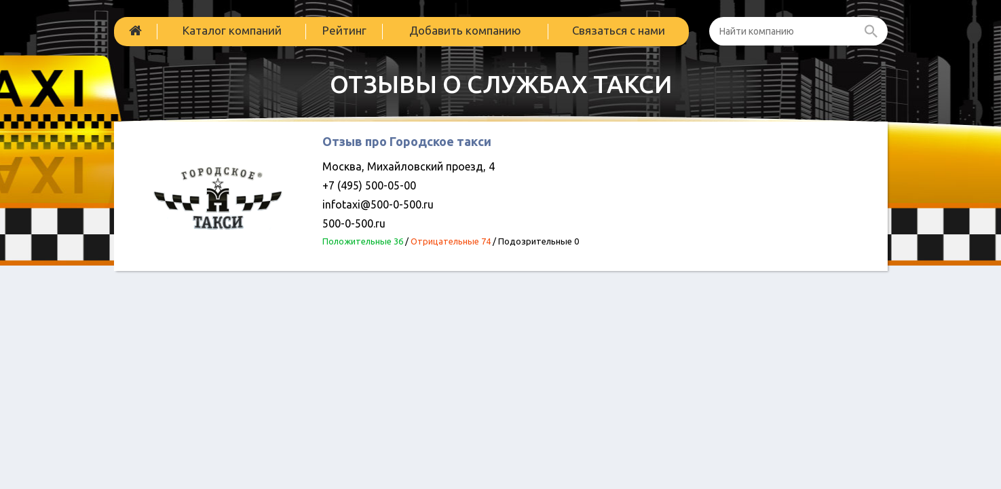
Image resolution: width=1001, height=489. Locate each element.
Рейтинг (344, 30)
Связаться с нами (618, 30)
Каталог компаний (232, 30)
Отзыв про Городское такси (406, 141)
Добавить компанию (465, 30)
